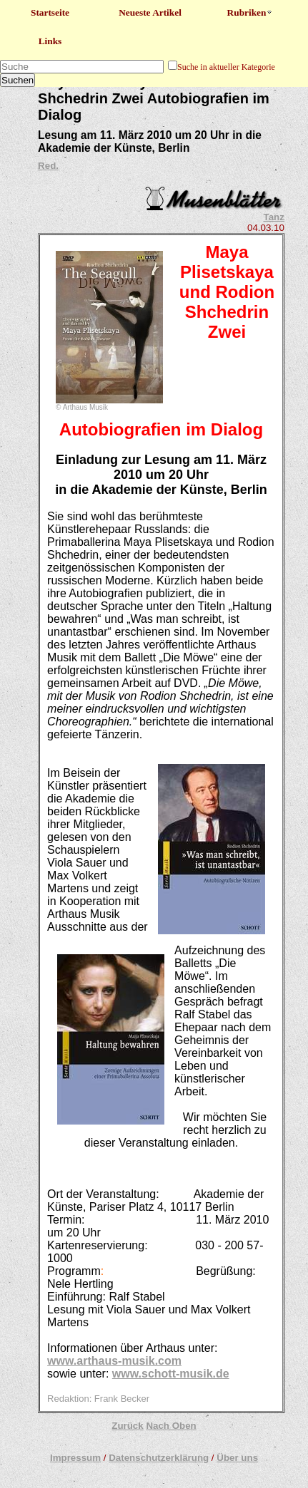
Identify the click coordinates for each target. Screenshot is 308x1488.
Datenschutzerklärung (159, 1457)
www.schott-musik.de (170, 1374)
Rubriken (250, 12)
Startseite (50, 12)
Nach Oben (171, 1425)
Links (50, 41)
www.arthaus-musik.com (114, 1361)
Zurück (127, 1425)
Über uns (237, 1457)
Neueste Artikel (150, 12)
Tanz (274, 217)
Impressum (75, 1457)
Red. (48, 165)
